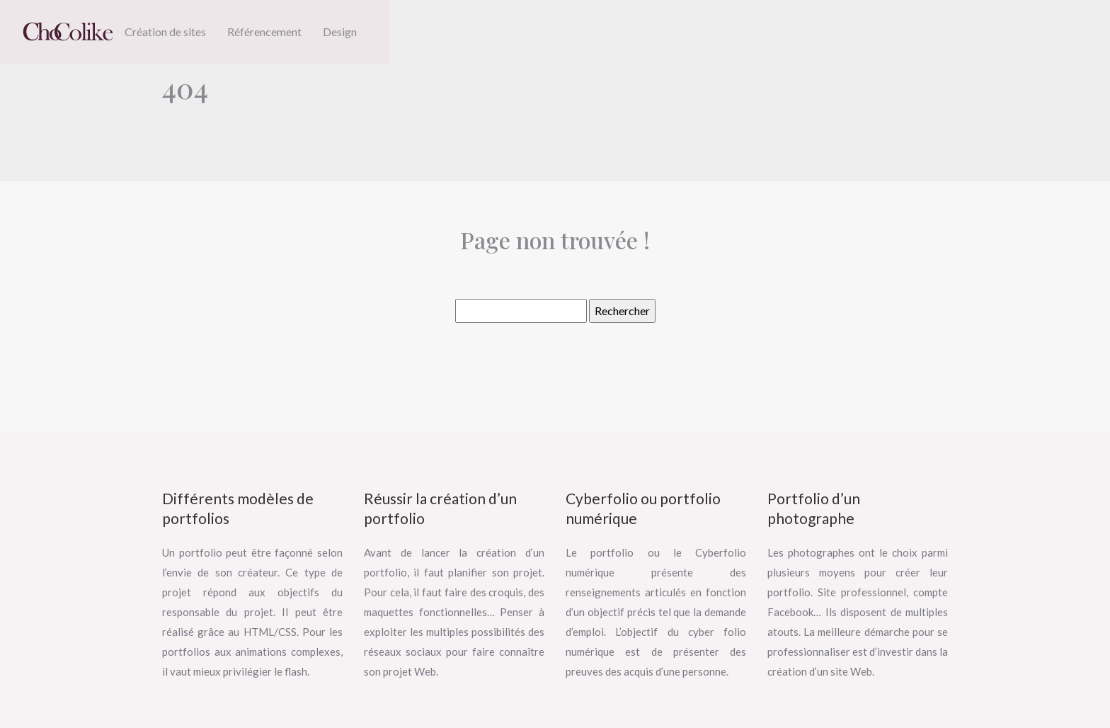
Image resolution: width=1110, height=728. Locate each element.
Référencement (264, 31)
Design (340, 31)
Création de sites (165, 31)
